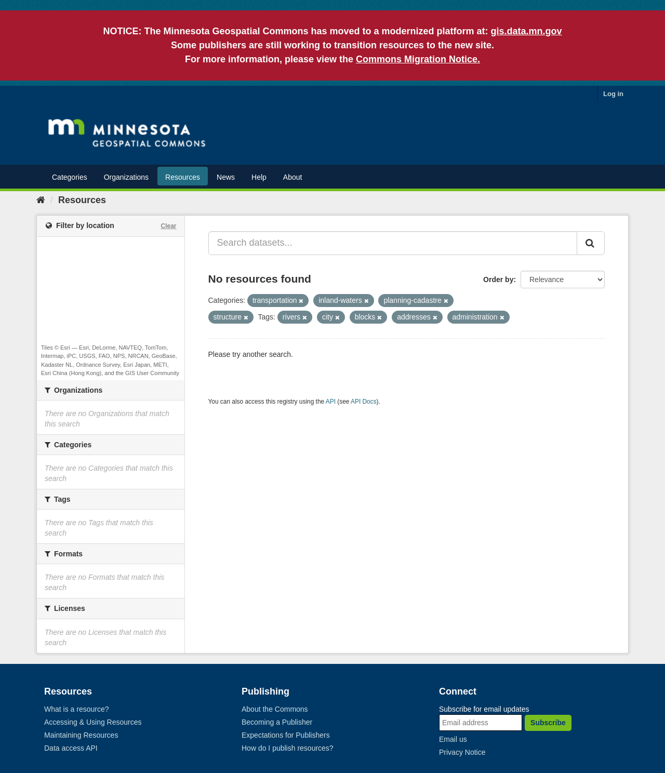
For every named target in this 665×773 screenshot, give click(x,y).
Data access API (71, 748)
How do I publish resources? (288, 748)
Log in (613, 94)
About (292, 177)
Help (259, 177)
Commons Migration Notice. (418, 59)
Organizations (126, 177)
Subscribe (548, 722)
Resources (182, 177)
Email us (453, 739)
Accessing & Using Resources (93, 722)
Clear (168, 226)
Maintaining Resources (81, 735)
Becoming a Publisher (277, 722)
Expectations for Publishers (286, 735)
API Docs (364, 401)
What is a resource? (76, 709)
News (226, 177)
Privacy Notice (462, 752)
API (331, 401)
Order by (498, 279)
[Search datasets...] (393, 243)
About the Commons (275, 709)
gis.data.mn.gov (526, 31)
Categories (69, 177)
